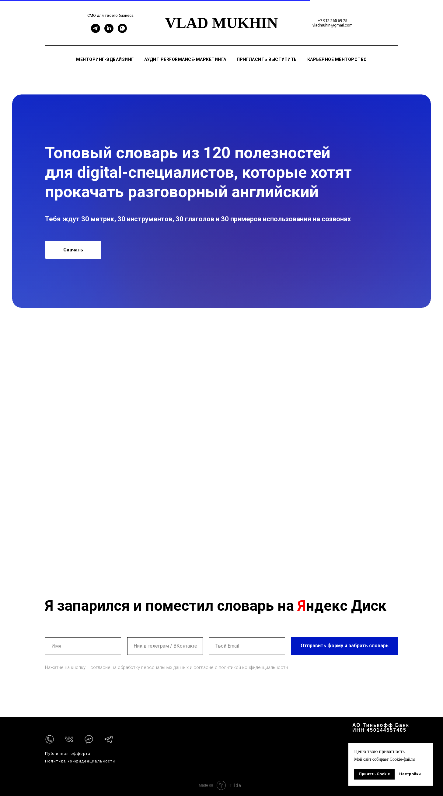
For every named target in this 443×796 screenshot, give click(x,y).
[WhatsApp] (122, 31)
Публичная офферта (68, 754)
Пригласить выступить (267, 59)
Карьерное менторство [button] (337, 59)
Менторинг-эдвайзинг (105, 59)
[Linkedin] (108, 31)
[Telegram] (95, 31)
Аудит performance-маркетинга (185, 59)
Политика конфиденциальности (80, 761)
